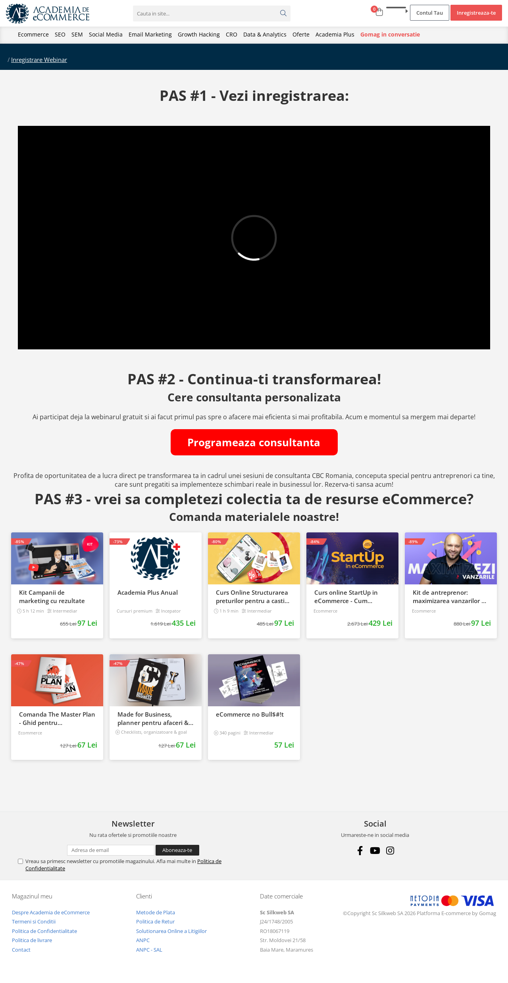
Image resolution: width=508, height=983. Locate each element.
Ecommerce (33, 34)
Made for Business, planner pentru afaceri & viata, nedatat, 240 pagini (154, 718)
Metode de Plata (155, 912)
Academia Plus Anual (147, 592)
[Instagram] (390, 851)
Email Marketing (150, 34)
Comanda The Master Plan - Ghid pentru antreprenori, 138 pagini (57, 718)
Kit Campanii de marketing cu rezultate (52, 596)
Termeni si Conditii (34, 921)
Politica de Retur (155, 921)
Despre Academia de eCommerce (51, 912)
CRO (231, 34)
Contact (21, 949)
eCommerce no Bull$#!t (250, 714)
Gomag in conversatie (390, 34)
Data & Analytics (265, 34)
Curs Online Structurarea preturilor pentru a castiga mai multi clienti (253, 596)
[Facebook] (360, 851)
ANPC (143, 940)
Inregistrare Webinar (39, 60)
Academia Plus (335, 34)
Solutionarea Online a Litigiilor (171, 931)
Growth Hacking (199, 34)
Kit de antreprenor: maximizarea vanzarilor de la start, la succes (451, 596)
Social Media (106, 34)
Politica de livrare (32, 940)
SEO (60, 34)
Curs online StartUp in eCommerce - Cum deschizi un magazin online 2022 (346, 596)
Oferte (301, 34)
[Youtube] (375, 851)
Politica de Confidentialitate (44, 931)
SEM (77, 34)
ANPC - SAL (149, 949)
